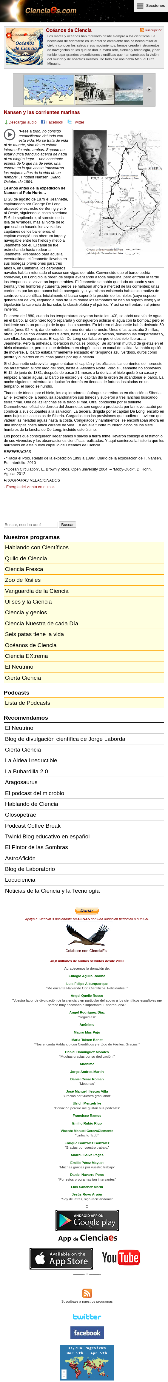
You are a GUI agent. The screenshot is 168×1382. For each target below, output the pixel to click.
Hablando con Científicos (37, 547)
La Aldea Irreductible (31, 760)
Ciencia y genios (26, 612)
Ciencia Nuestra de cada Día (41, 623)
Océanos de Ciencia (69, 30)
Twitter (78, 122)
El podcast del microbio (34, 793)
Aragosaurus (21, 782)
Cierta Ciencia (23, 678)
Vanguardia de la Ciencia (37, 591)
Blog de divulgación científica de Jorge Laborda (65, 739)
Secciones (155, 5)
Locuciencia (20, 880)
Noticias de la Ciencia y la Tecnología (52, 891)
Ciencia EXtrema (26, 656)
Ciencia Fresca (24, 569)
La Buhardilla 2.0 (26, 771)
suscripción (154, 30)
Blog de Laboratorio (30, 869)
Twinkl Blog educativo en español (47, 836)
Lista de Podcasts (27, 703)
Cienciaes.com (39, 15)
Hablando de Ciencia (31, 804)
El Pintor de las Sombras (36, 847)
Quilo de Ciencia (26, 558)
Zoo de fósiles (23, 580)
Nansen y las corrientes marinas (42, 112)
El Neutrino (19, 667)
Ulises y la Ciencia (28, 602)
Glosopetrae (20, 815)
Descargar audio (23, 122)
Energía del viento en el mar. (30, 487)
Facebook (55, 122)
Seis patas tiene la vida (34, 634)
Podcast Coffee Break (33, 826)
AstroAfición (20, 858)
